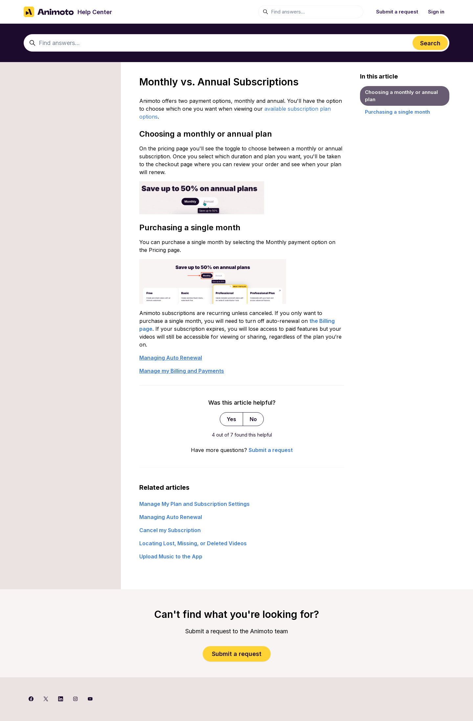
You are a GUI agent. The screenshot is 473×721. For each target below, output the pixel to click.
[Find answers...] (310, 11)
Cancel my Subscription (170, 530)
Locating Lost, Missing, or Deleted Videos (193, 543)
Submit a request (397, 12)
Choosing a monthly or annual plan (401, 96)
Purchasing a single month (397, 112)
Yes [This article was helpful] (231, 419)
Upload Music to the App (170, 556)
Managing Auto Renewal (170, 517)
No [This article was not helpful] (253, 419)
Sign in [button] (436, 12)
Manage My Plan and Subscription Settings (194, 504)
